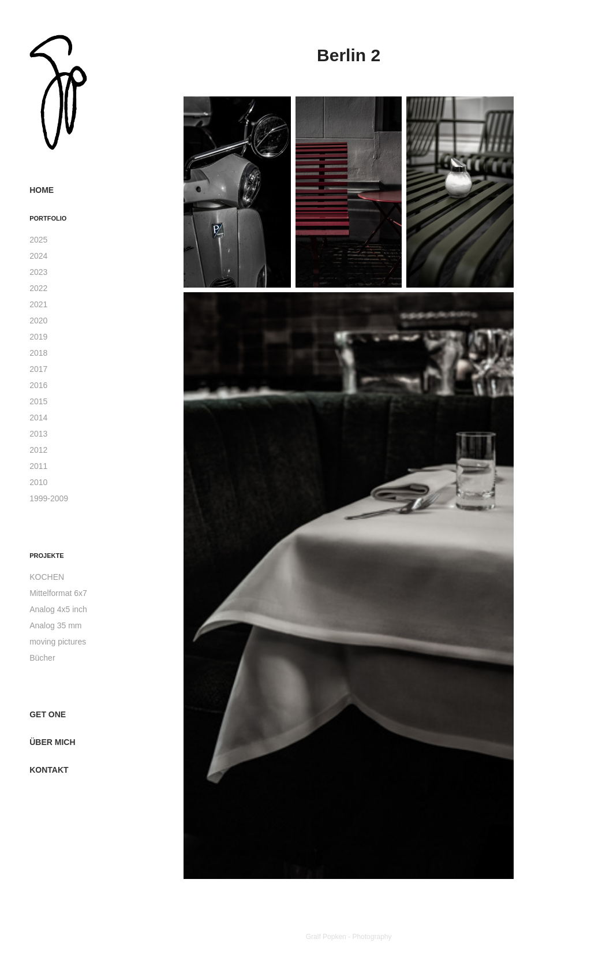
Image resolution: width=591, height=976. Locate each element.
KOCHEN (46, 577)
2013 (38, 433)
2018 (38, 352)
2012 (38, 450)
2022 (38, 288)
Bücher (42, 657)
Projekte (46, 555)
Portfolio (47, 218)
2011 (38, 466)
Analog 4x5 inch (58, 609)
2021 (38, 304)
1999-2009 (48, 498)
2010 (38, 482)
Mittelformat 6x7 (58, 593)
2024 (38, 255)
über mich (52, 742)
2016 (38, 385)
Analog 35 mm (55, 625)
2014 (38, 417)
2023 (38, 272)
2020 (38, 320)
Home (41, 190)
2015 (38, 401)
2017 (38, 369)
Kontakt (48, 769)
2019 (38, 336)
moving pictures (57, 641)
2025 (38, 239)
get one (47, 714)
